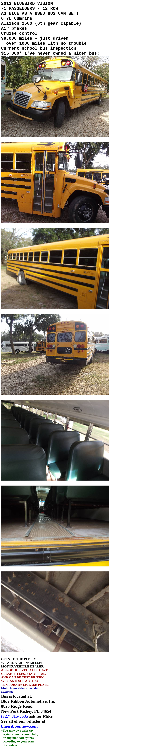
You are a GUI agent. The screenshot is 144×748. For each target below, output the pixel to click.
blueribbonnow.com (19, 726)
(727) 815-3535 (14, 716)
